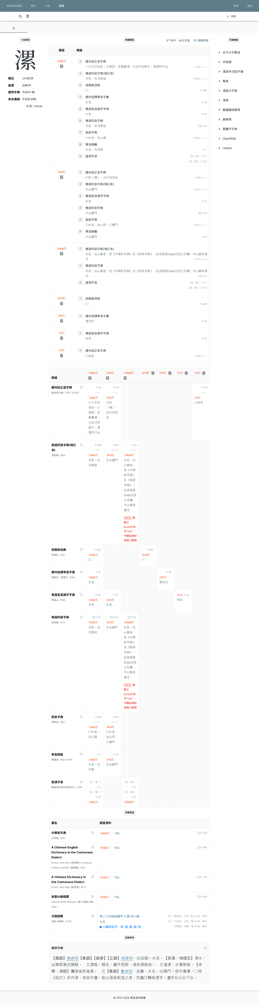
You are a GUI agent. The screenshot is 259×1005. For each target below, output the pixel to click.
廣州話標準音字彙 (97, 97)
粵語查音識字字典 (97, 109)
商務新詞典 (92, 85)
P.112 (204, 126)
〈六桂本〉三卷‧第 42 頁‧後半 (189, 921)
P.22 (204, 276)
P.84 (204, 213)
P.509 (203, 896)
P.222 (203, 833)
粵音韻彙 (91, 144)
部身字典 (91, 132)
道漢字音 (91, 156)
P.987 (203, 847)
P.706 (203, 877)
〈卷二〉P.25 (199, 161)
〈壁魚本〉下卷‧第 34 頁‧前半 (189, 916)
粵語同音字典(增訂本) (99, 73)
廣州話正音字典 (95, 61)
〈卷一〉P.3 (200, 156)
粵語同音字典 (94, 121)
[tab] (14, 28)
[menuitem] (234, 52)
